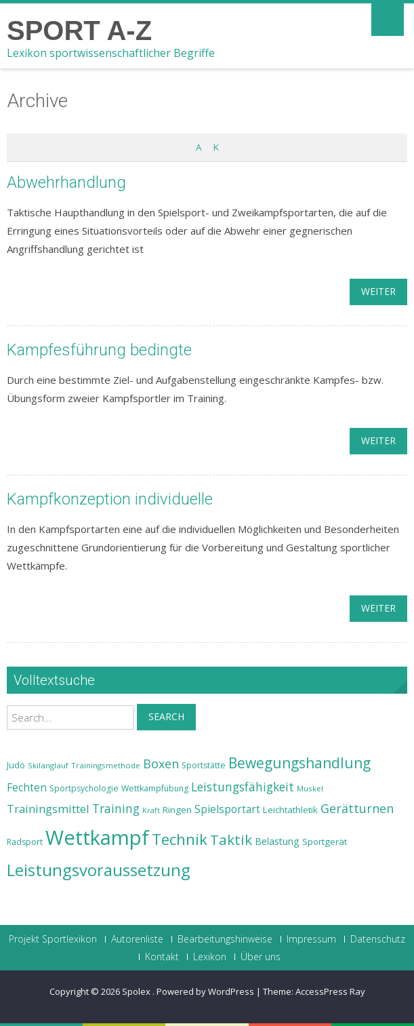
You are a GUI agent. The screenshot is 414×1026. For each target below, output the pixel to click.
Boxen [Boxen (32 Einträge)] (161, 763)
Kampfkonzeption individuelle (110, 499)
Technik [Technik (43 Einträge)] (179, 839)
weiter (378, 291)
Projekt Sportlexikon (53, 939)
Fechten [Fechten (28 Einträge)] (27, 788)
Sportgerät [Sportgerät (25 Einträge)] (324, 841)
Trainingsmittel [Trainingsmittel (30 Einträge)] (48, 808)
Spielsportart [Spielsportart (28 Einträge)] (227, 809)
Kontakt (162, 956)
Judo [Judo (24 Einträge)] (16, 765)
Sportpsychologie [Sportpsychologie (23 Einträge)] (84, 788)
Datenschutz (377, 939)
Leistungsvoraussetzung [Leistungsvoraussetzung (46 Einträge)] (98, 870)
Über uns (261, 956)
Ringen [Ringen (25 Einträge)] (177, 810)
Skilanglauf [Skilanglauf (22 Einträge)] (48, 765)
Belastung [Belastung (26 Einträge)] (277, 841)
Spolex (137, 991)
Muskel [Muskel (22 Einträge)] (310, 788)
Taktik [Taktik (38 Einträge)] (231, 839)
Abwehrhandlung (66, 182)
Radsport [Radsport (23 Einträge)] (25, 842)
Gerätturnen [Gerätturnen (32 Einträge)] (357, 808)
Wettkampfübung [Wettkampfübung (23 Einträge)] (154, 788)
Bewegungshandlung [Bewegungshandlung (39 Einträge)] (299, 762)
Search (166, 716)
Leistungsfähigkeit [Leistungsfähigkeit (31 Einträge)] (242, 786)
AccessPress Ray (330, 991)
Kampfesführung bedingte (99, 349)
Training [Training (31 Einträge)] (116, 808)
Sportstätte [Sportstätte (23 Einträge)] (204, 765)
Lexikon (209, 956)
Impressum (311, 939)
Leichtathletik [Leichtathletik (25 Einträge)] (290, 810)
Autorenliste (137, 939)
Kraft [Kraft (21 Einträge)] (151, 810)
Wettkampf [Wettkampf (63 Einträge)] (97, 837)
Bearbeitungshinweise (225, 939)
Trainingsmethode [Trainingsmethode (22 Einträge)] (105, 765)
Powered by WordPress (205, 991)
